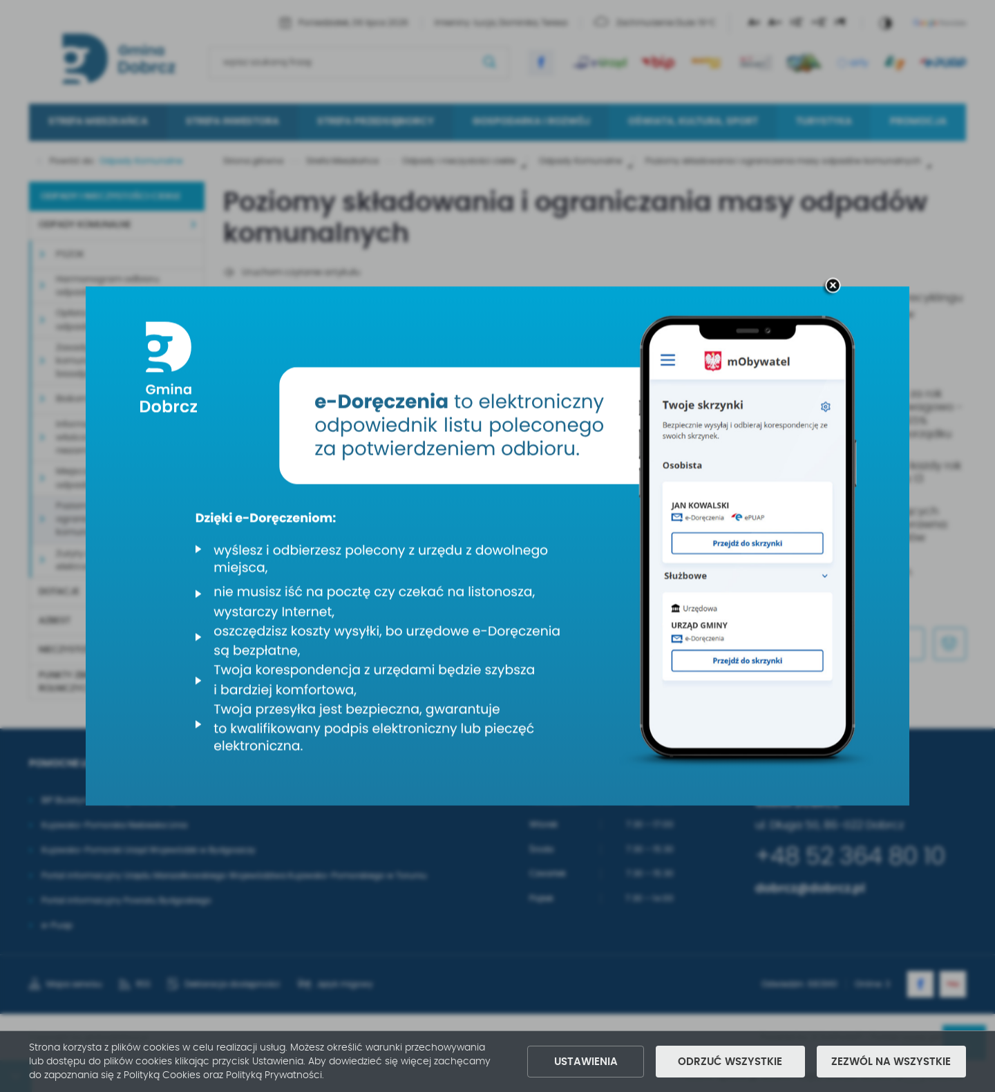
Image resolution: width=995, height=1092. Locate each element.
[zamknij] (832, 286)
